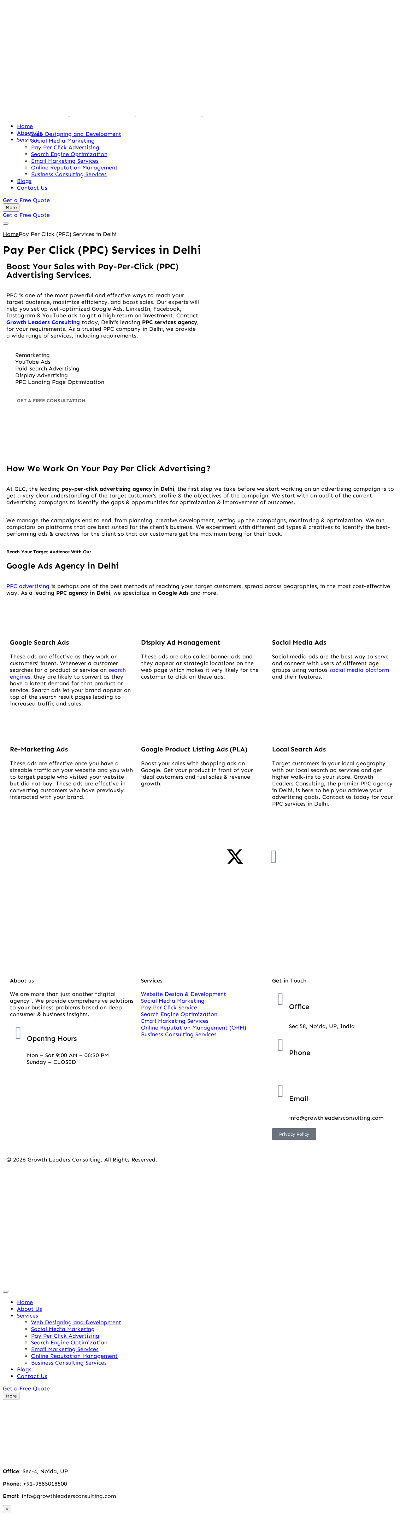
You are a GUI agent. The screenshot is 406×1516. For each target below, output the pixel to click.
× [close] (7, 1509)
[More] (11, 207)
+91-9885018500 (311, 1072)
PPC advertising (27, 586)
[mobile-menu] (5, 224)
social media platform (359, 670)
